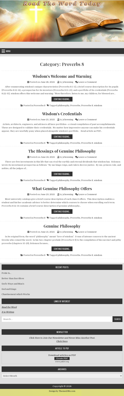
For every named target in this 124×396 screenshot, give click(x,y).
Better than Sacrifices (13, 278)
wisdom (98, 105)
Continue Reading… (63, 99)
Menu (8, 51)
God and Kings (9, 289)
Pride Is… (6, 273)
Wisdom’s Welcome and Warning (62, 76)
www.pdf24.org (62, 362)
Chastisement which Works (16, 294)
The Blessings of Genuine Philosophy (62, 151)
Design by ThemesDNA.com (62, 391)
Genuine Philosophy (62, 226)
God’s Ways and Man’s (13, 284)
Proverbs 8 (39, 105)
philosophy (63, 105)
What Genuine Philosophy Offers (62, 188)
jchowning (68, 82)
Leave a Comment (87, 82)
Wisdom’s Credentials (62, 114)
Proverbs (75, 105)
